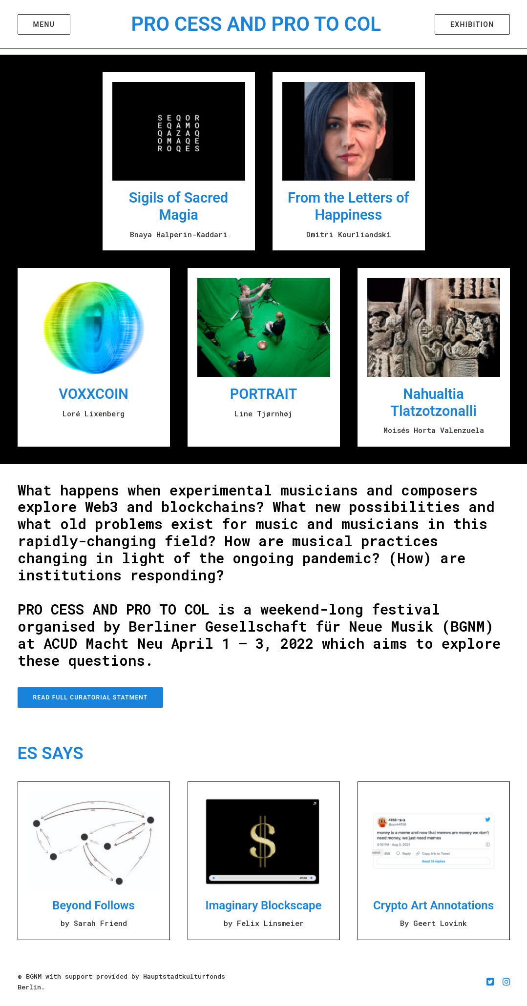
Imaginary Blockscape (264, 905)
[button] (44, 27)
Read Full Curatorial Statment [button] (90, 697)
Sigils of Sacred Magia (178, 206)
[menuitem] (44, 27)
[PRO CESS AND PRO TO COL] (257, 27)
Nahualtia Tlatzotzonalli (433, 402)
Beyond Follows (93, 905)
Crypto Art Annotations (433, 905)
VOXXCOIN (93, 394)
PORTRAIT (263, 394)
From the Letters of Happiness (348, 206)
